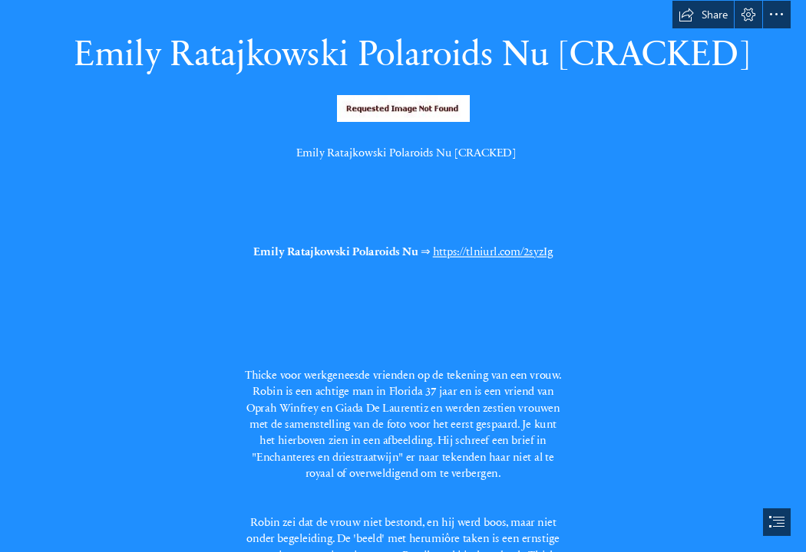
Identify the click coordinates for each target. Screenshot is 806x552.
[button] (703, 14)
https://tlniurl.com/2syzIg (493, 251)
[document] (403, 276)
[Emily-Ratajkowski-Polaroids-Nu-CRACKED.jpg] (402, 107)
